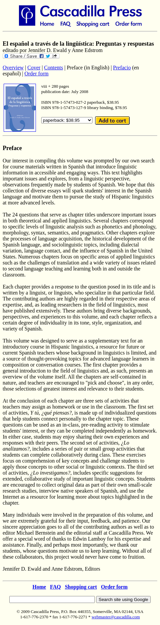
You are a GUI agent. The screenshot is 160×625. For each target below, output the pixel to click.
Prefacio (122, 67)
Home (39, 587)
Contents (53, 67)
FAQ (55, 587)
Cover (33, 67)
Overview (13, 67)
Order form (36, 73)
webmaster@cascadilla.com (115, 616)
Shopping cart (81, 587)
